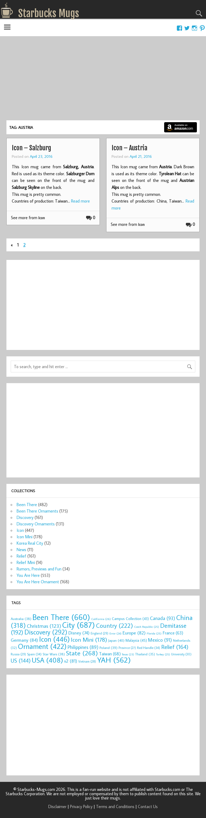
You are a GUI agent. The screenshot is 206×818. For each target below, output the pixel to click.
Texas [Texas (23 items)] (128, 654)
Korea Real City (30, 543)
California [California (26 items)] (101, 619)
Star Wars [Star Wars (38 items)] (54, 654)
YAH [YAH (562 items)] (114, 660)
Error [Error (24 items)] (115, 633)
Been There (27, 504)
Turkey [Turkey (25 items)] (163, 654)
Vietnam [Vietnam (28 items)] (87, 661)
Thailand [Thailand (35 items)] (145, 654)
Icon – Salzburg (31, 148)
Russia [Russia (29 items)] (18, 654)
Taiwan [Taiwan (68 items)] (110, 653)
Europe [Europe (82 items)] (134, 633)
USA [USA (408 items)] (47, 659)
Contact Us (148, 806)
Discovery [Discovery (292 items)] (45, 632)
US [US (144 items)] (21, 660)
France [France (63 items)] (173, 633)
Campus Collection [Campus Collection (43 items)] (130, 618)
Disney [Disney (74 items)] (79, 633)
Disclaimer (57, 806)
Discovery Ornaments (36, 523)
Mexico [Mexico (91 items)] (160, 640)
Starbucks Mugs (48, 13)
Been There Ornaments (37, 511)
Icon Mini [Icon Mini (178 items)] (89, 639)
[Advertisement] (103, 80)
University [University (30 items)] (181, 654)
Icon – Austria (129, 148)
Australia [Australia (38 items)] (21, 618)
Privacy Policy (81, 806)
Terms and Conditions (115, 806)
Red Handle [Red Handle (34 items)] (148, 647)
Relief (21, 556)
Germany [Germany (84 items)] (24, 640)
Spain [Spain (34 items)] (34, 654)
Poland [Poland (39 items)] (108, 647)
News (21, 549)
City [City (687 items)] (78, 625)
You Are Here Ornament (38, 581)
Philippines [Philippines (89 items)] (83, 647)
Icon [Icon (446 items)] (54, 639)
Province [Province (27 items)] (127, 648)
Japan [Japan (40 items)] (116, 640)
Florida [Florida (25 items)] (154, 633)
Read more (80, 201)
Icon (41, 217)
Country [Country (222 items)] (114, 625)
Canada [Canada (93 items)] (162, 618)
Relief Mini (26, 562)
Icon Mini (24, 536)
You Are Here (28, 575)
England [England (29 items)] (99, 633)
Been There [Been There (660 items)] (61, 617)
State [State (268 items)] (82, 653)
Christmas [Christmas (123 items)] (44, 625)
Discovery (25, 517)
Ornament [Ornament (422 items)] (42, 646)
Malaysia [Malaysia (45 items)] (136, 640)
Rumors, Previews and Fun (39, 569)
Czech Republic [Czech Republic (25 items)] (146, 627)
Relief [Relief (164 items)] (174, 647)
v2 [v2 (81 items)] (70, 661)
